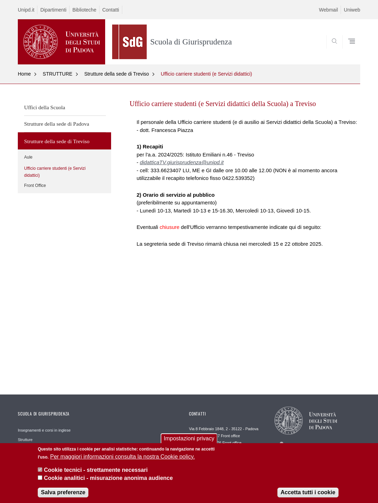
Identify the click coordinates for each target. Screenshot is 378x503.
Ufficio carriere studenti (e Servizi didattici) (206, 74)
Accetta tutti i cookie (308, 493)
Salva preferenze (63, 493)
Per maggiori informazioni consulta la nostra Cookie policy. (122, 458)
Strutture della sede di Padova (56, 124)
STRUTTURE (57, 74)
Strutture (25, 440)
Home (24, 74)
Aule (28, 157)
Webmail (328, 10)
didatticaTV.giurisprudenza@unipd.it (182, 162)
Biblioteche (84, 10)
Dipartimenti (53, 10)
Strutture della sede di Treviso (116, 74)
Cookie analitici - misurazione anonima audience (108, 479)
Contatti (110, 10)
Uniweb (352, 10)
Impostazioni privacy (189, 440)
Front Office (35, 185)
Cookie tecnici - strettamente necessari (96, 471)
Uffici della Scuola (44, 107)
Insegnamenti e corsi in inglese (44, 430)
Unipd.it (26, 10)
